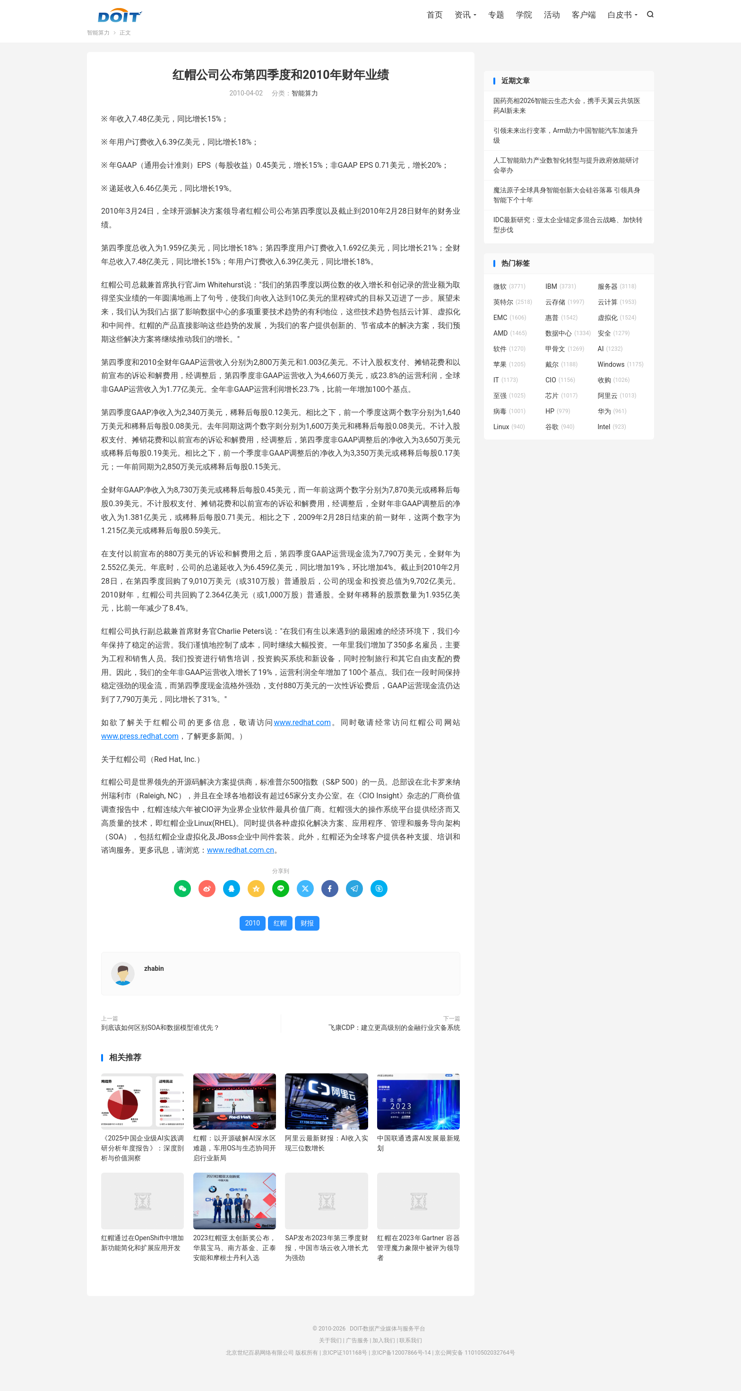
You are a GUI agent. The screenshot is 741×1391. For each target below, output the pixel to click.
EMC (509, 329)
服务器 (617, 298)
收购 (614, 392)
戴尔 (561, 376)
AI (610, 360)
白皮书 (620, 16)
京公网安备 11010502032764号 (475, 1364)
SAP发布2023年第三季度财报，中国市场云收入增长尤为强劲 (326, 1259)
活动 (552, 16)
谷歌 (560, 438)
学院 (524, 16)
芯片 (561, 407)
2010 (252, 935)
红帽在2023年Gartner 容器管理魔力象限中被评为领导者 (418, 1259)
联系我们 (410, 1352)
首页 (435, 16)
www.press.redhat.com (140, 747)
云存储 (564, 314)
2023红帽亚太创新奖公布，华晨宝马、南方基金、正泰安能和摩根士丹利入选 (234, 1259)
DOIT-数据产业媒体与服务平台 (120, 17)
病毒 (509, 423)
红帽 (280, 935)
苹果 (509, 376)
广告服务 (357, 1352)
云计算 (617, 314)
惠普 (561, 329)
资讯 (463, 16)
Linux (509, 438)
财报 (307, 935)
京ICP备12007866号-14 (401, 1364)
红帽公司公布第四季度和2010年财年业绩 (280, 87)
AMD (510, 345)
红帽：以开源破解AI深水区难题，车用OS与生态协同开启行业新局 (234, 1160)
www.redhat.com (302, 734)
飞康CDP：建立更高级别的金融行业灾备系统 (394, 1039)
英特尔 (512, 314)
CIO (560, 392)
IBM (560, 298)
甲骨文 (564, 360)
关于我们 (330, 1352)
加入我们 (383, 1352)
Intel (612, 438)
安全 (614, 345)
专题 (496, 16)
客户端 (584, 16)
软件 (509, 360)
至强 (509, 407)
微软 (509, 298)
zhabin (154, 980)
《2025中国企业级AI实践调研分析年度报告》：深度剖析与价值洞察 (142, 1160)
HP (557, 423)
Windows (621, 376)
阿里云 (617, 407)
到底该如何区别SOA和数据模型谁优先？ (160, 1039)
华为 (612, 423)
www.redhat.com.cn (240, 862)
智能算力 (98, 44)
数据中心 (568, 345)
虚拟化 (617, 329)
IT (505, 392)
